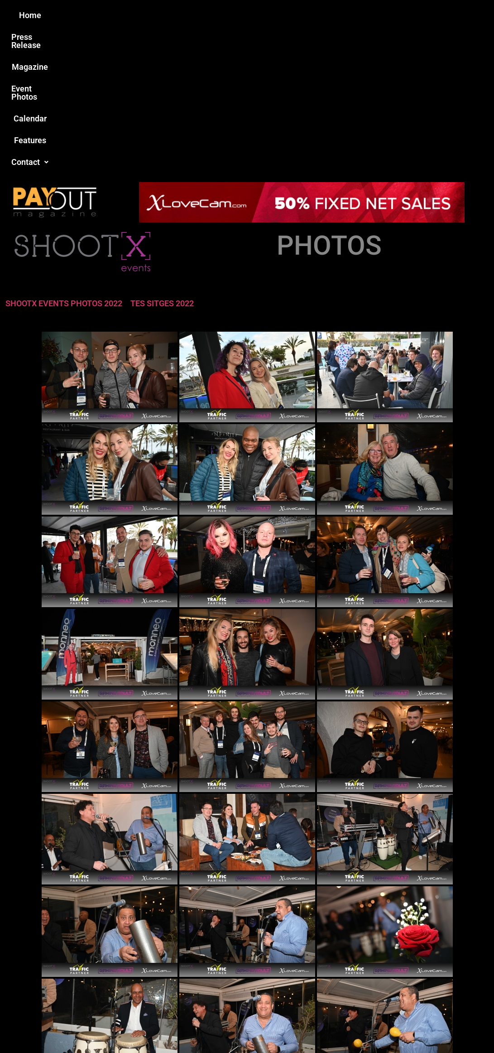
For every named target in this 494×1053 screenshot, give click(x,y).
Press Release (138, 15)
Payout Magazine (153, 1026)
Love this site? (114, 983)
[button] (399, 15)
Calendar (305, 15)
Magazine (195, 15)
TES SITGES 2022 (162, 156)
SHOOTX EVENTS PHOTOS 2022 (63, 156)
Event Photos (251, 15)
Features (352, 15)
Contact (399, 15)
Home (87, 15)
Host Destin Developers (438, 1026)
